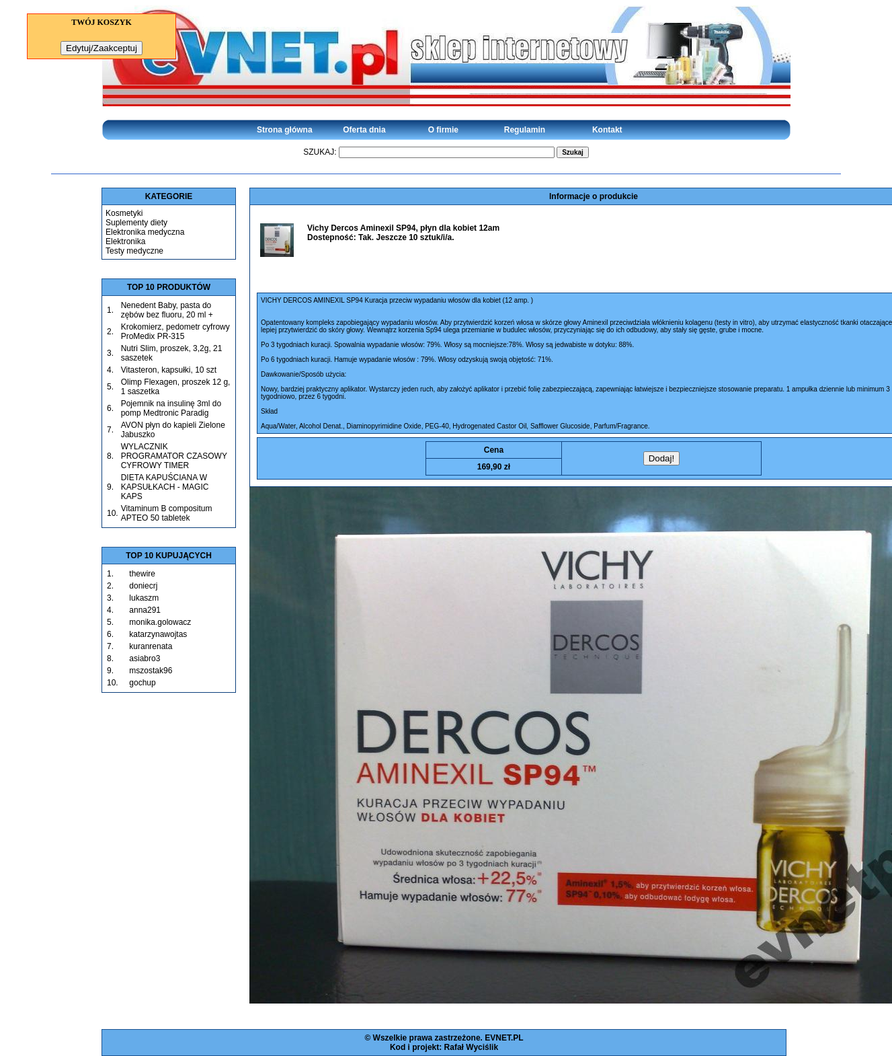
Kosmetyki (124, 213)
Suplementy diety (136, 222)
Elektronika (125, 241)
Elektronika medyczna (145, 232)
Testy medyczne (134, 251)
